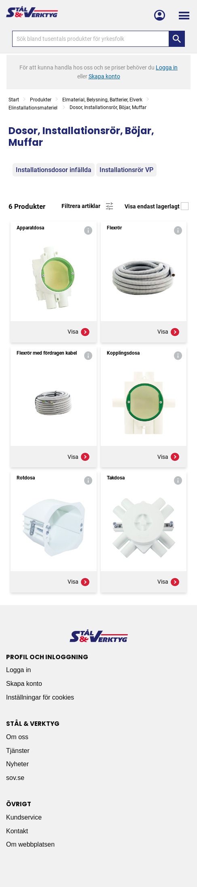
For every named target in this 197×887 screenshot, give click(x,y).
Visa (79, 332)
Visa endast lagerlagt (157, 206)
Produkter (40, 100)
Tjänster (18, 750)
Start (13, 100)
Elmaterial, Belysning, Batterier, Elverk (102, 100)
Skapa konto (24, 683)
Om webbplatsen (30, 844)
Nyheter (17, 764)
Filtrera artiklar (87, 206)
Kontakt (17, 831)
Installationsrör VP (126, 170)
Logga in (18, 669)
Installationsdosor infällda (53, 170)
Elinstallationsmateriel (33, 108)
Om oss (17, 737)
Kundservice (24, 817)
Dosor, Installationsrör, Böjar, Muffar (108, 107)
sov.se (15, 777)
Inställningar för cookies (40, 697)
